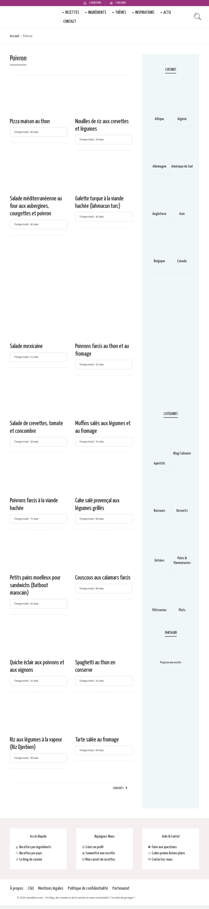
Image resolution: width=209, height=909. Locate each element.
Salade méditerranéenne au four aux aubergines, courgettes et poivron (36, 206)
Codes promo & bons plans (168, 853)
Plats (182, 610)
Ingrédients (97, 12)
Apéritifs (159, 463)
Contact (69, 21)
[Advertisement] (71, 270)
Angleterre (159, 214)
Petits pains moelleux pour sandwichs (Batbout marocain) (35, 585)
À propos (16, 888)
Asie (182, 214)
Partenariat (120, 888)
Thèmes (120, 12)
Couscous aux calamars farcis (102, 578)
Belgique (159, 261)
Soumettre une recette (100, 853)
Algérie (182, 119)
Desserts (182, 511)
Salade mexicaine (26, 346)
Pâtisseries (159, 610)
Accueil (14, 36)
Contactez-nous (162, 859)
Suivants (118, 788)
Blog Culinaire (182, 453)
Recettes (72, 12)
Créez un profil (94, 847)
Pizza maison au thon (30, 121)
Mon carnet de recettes (100, 859)
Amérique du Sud (182, 166)
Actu (167, 12)
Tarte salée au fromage (97, 740)
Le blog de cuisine (30, 859)
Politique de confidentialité (88, 888)
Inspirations (144, 12)
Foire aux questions (164, 847)
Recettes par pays (30, 853)
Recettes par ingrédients (35, 847)
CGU (31, 888)
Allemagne (159, 166)
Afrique (159, 119)
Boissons (159, 511)
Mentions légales (50, 888)
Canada (182, 261)
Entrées (159, 560)
